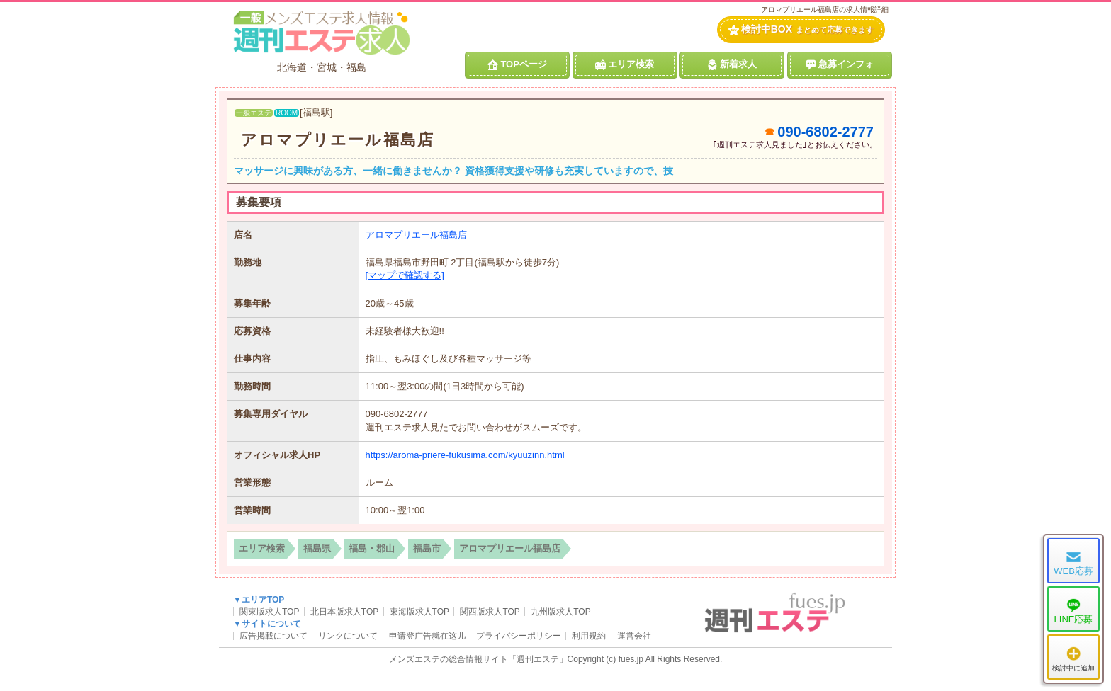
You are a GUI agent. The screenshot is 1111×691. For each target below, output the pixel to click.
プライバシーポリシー (518, 636)
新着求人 (732, 64)
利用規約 (589, 636)
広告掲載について (273, 636)
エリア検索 (624, 64)
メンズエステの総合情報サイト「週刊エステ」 (478, 659)
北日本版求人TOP (344, 612)
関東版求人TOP (269, 612)
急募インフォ (840, 64)
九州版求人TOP (560, 612)
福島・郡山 (372, 548)
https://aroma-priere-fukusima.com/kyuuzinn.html (465, 455)
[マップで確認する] (405, 275)
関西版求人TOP (489, 612)
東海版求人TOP (419, 612)
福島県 (317, 548)
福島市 (427, 548)
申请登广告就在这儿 (427, 636)
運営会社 (634, 636)
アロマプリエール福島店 (337, 140)
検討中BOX (801, 29)
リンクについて (348, 636)
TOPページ (517, 64)
